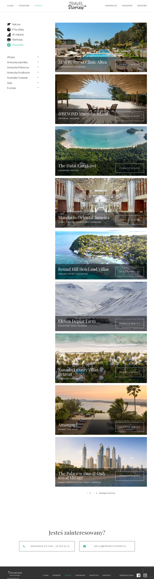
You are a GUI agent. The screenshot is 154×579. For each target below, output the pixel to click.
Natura (16, 24)
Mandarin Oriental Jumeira (83, 217)
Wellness (17, 39)
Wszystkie (17, 44)
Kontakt (142, 5)
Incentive (127, 5)
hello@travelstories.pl (110, 546)
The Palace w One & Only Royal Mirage (82, 475)
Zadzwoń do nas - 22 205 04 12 (50, 546)
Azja (9, 82)
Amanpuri (67, 424)
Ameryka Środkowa (18, 72)
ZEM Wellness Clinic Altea (82, 62)
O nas (10, 5)
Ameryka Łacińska (17, 62)
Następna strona (107, 493)
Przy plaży (18, 29)
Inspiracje (111, 5)
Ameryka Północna (18, 67)
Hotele (38, 5)
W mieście (18, 34)
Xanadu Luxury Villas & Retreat (80, 372)
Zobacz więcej (129, 64)
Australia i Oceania (17, 77)
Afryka (10, 57)
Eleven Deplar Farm (77, 321)
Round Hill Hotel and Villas (83, 269)
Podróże (24, 5)
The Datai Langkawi (77, 165)
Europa (11, 88)
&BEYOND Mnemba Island (83, 113)
